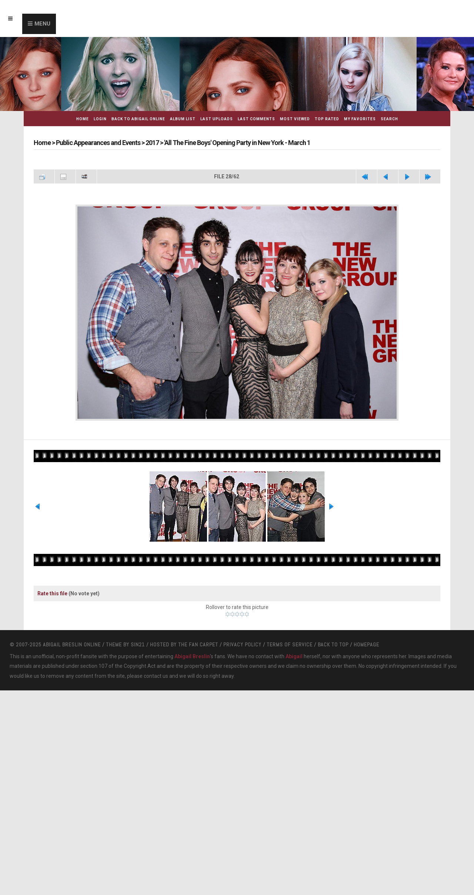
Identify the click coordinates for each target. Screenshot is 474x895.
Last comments (256, 119)
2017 (152, 143)
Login (100, 119)
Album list (183, 119)
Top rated (327, 119)
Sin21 (138, 653)
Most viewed (295, 119)
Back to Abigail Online (138, 119)
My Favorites (360, 119)
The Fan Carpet (198, 653)
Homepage (366, 653)
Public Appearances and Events (98, 143)
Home (82, 119)
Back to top (333, 653)
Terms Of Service (290, 653)
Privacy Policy (242, 653)
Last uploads (216, 119)
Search (389, 119)
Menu (42, 23)
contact (152, 684)
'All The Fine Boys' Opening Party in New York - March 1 (237, 143)
